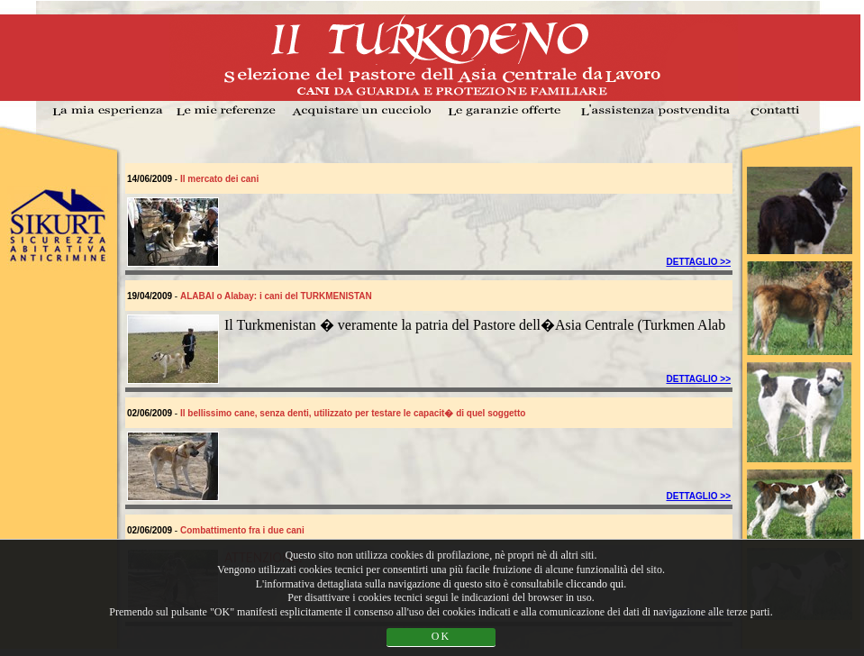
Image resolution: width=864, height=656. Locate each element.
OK (441, 636)
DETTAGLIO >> (699, 262)
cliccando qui (594, 584)
